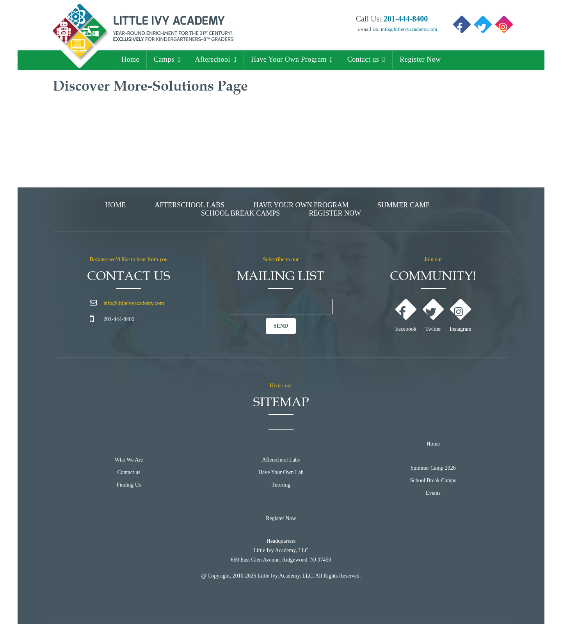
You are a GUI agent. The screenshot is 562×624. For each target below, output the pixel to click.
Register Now (420, 59)
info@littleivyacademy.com (408, 29)
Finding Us (129, 485)
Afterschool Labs (189, 205)
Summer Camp (403, 205)
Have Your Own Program (289, 59)
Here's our (281, 386)
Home (130, 59)
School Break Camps (240, 213)
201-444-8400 (118, 319)
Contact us (363, 59)
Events (433, 493)
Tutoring (281, 485)
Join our (433, 259)
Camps (164, 59)
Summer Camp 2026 (433, 468)
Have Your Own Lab (281, 472)
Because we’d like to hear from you (129, 259)
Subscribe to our (281, 259)
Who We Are (129, 460)
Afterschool (212, 59)
